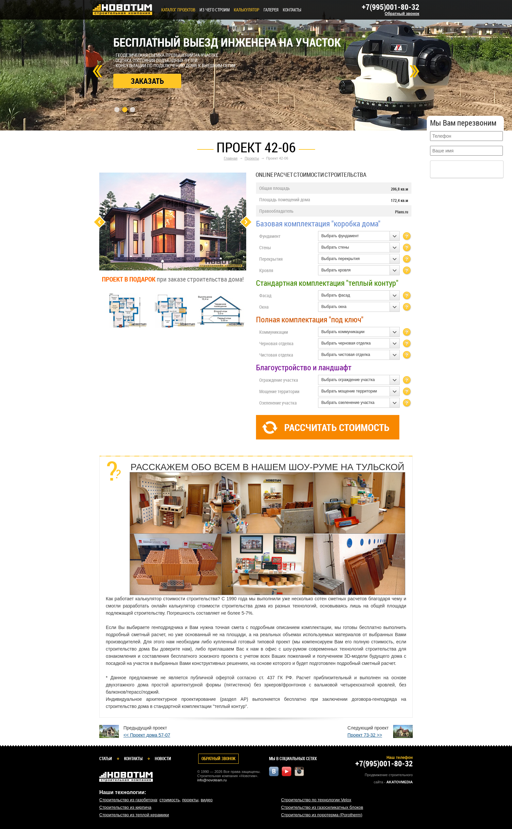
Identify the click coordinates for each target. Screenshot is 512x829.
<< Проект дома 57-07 (146, 735)
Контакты (292, 10)
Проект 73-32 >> (364, 735)
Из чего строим (215, 10)
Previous (99, 222)
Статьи (105, 758)
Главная (230, 158)
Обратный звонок (402, 13)
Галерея (271, 10)
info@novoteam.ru (212, 780)
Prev (98, 71)
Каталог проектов (178, 10)
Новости (163, 758)
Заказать (147, 81)
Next (414, 71)
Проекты (252, 158)
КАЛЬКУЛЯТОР (246, 10)
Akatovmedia (399, 782)
